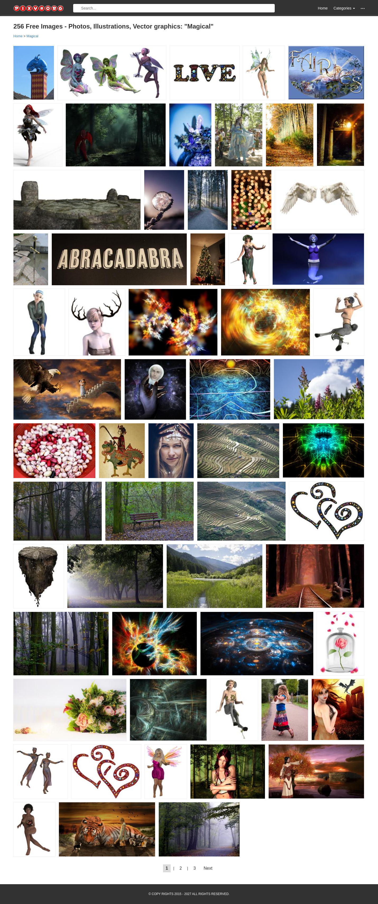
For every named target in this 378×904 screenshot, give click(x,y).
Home (323, 8)
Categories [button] (344, 8)
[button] (362, 8)
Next (208, 868)
